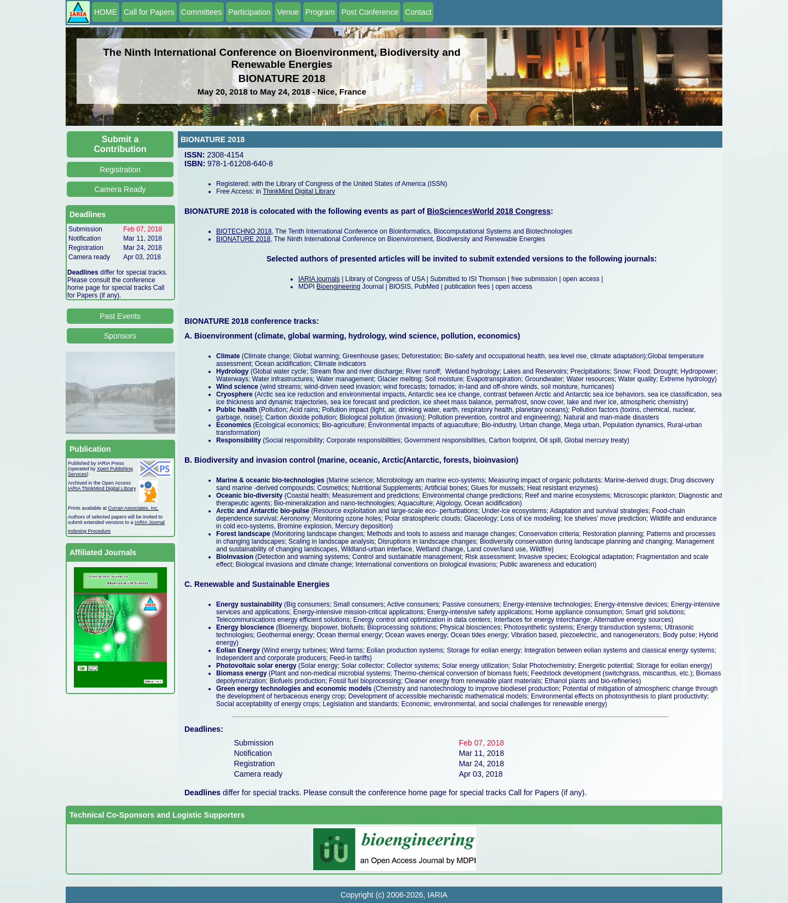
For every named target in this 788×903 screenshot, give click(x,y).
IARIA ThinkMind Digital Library (102, 488)
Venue (288, 12)
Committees (201, 12)
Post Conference (369, 12)
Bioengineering (338, 286)
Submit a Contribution (120, 144)
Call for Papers (149, 12)
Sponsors (120, 335)
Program (320, 12)
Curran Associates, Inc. (133, 508)
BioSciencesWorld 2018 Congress (489, 211)
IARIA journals (319, 279)
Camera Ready (120, 189)
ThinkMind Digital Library (299, 191)
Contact (418, 12)
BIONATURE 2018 (243, 239)
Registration (120, 169)
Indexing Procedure (89, 531)
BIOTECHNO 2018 (243, 231)
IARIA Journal (150, 522)
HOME (105, 12)
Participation (249, 12)
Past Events (120, 316)
